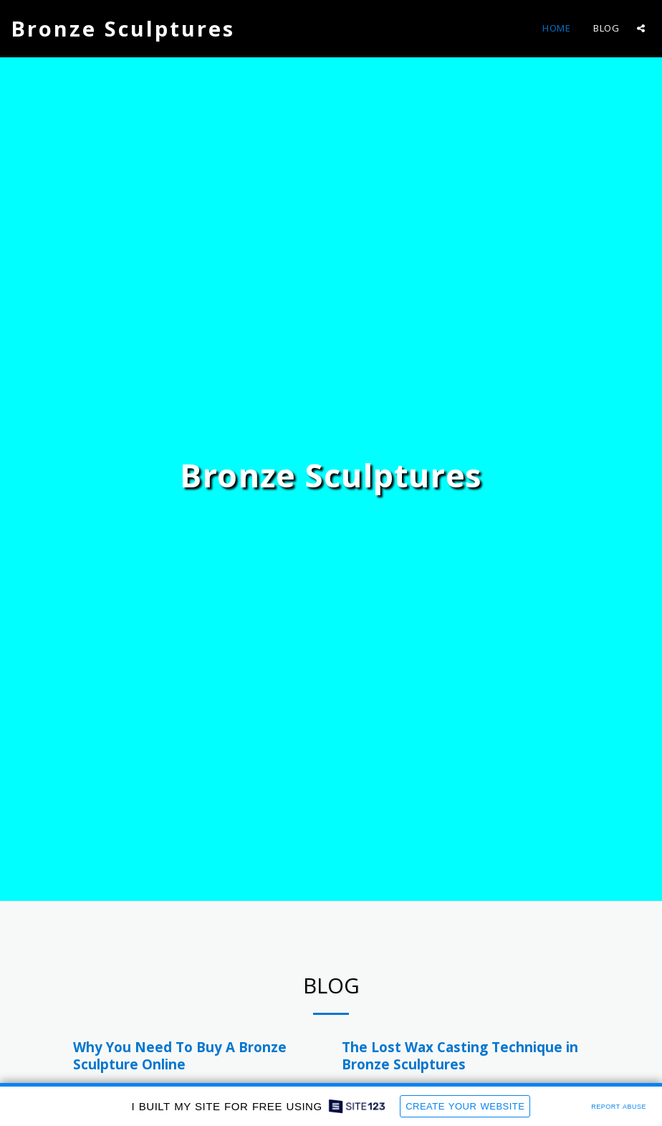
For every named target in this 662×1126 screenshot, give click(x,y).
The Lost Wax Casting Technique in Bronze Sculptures (460, 1055)
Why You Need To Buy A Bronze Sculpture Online (180, 1055)
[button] (641, 28)
